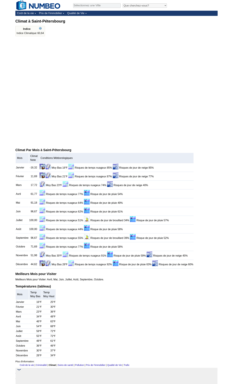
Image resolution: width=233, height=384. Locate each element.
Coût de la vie (25, 13)
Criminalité (41, 365)
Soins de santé (65, 365)
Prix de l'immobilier (50, 13)
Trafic (126, 365)
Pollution (79, 365)
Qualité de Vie (75, 13)
